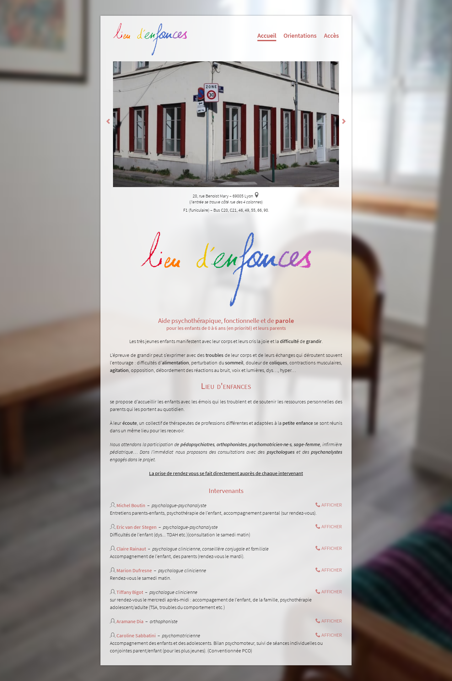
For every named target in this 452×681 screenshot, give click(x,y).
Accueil (266, 36)
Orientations (300, 35)
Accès (331, 35)
